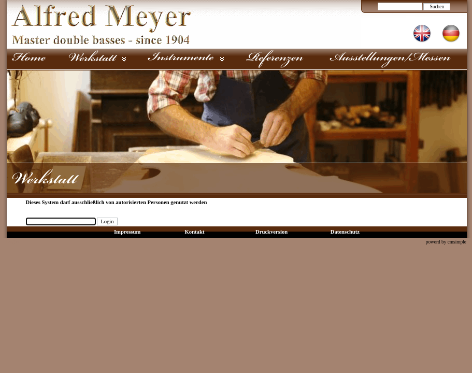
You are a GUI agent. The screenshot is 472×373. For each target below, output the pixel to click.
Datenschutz (345, 232)
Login (12, 242)
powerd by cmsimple (446, 242)
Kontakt (195, 232)
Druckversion (271, 232)
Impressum (127, 232)
